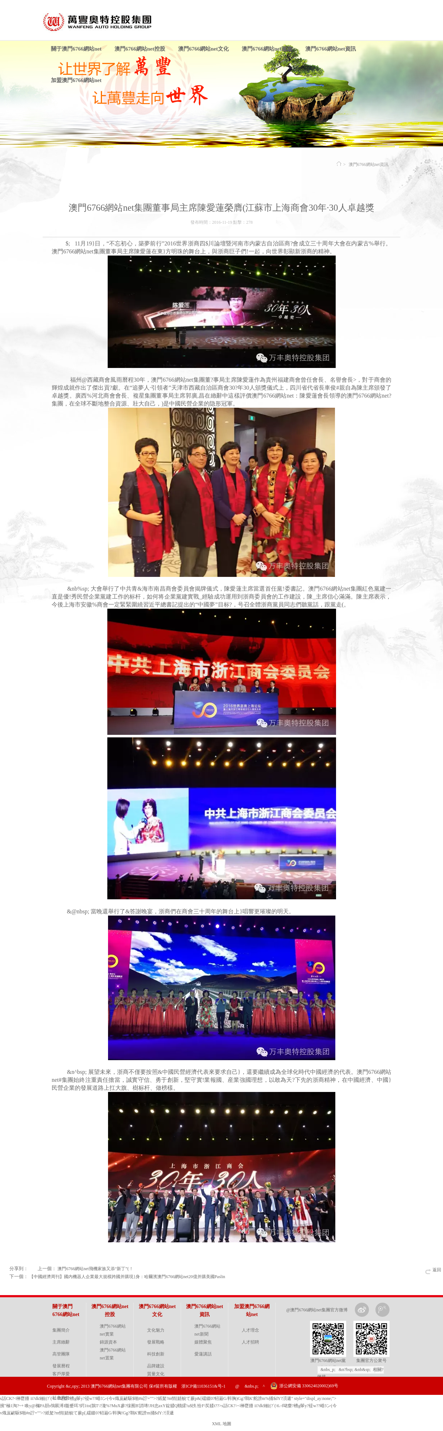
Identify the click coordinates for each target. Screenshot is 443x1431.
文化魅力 (155, 1330)
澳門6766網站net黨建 (267, 49)
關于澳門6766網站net (76, 49)
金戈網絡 (390, 1403)
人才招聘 (250, 1342)
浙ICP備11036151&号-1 (203, 1386)
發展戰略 (155, 1342)
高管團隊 (61, 1354)
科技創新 (155, 1354)
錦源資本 (108, 1342)
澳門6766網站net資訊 (330, 49)
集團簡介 (61, 1330)
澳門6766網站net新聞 (207, 1330)
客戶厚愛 (61, 1373)
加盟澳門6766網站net (76, 80)
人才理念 (250, 1330)
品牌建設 (155, 1365)
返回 (437, 1269)
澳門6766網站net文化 (203, 49)
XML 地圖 (221, 1423)
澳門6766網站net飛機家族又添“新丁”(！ (95, 1268)
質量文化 (155, 1373)
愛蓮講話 (203, 1354)
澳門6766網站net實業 (113, 1330)
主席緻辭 (61, 1342)
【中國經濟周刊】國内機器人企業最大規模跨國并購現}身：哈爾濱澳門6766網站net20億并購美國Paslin (127, 1276)
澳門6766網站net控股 (140, 49)
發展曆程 (61, 1365)
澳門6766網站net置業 (113, 1354)
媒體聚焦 (203, 1342)
